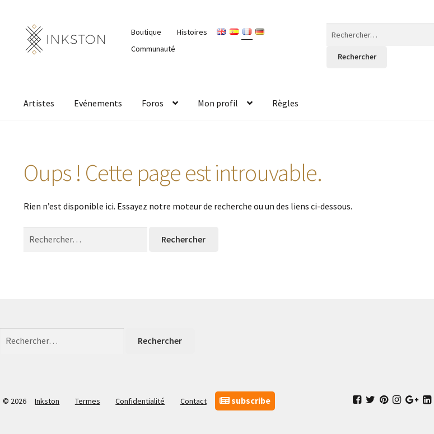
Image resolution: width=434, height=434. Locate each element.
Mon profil (218, 103)
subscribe (245, 400)
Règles (285, 103)
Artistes (39, 103)
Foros (153, 103)
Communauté (153, 49)
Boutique (146, 32)
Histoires (192, 32)
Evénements (98, 103)
